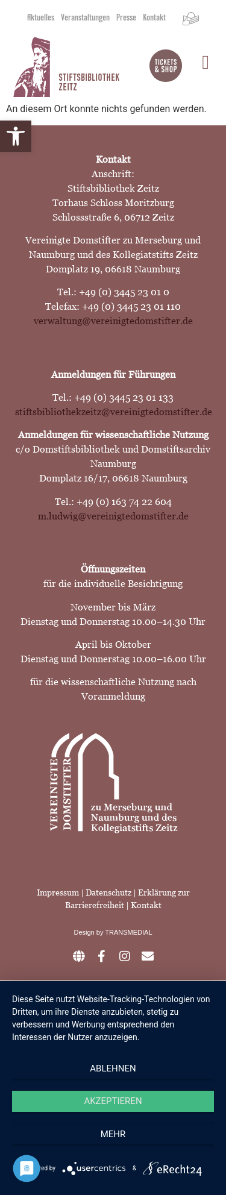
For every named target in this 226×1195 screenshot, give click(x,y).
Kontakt (154, 18)
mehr (113, 1134)
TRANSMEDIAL (128, 932)
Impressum (58, 892)
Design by (89, 932)
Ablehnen (113, 1068)
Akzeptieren (113, 1101)
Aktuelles (40, 18)
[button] (15, 136)
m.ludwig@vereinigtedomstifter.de (113, 516)
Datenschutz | (112, 892)
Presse (126, 18)
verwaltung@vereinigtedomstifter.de (113, 321)
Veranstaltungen (85, 18)
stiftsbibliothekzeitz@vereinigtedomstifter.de (113, 412)
